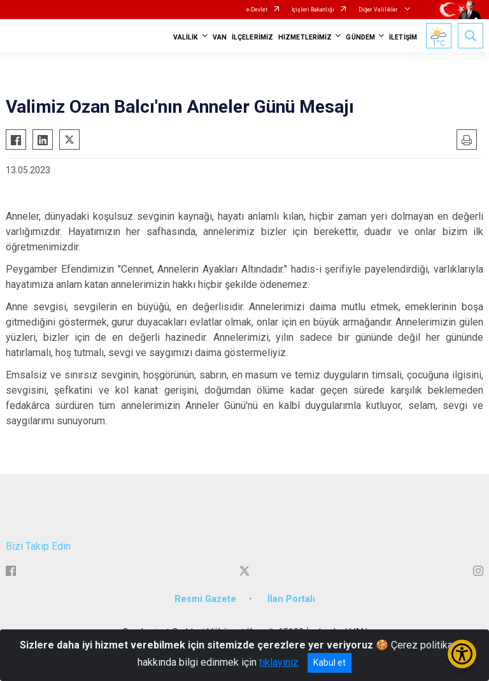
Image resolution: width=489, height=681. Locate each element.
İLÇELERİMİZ (252, 37)
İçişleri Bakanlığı (313, 9)
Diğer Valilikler (378, 9)
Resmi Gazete (205, 599)
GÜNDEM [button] (360, 37)
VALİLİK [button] (186, 37)
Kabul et (329, 662)
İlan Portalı (291, 599)
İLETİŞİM (403, 37)
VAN (220, 37)
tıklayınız (279, 662)
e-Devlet (256, 9)
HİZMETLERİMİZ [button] (305, 37)
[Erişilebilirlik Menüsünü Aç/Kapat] (462, 654)
